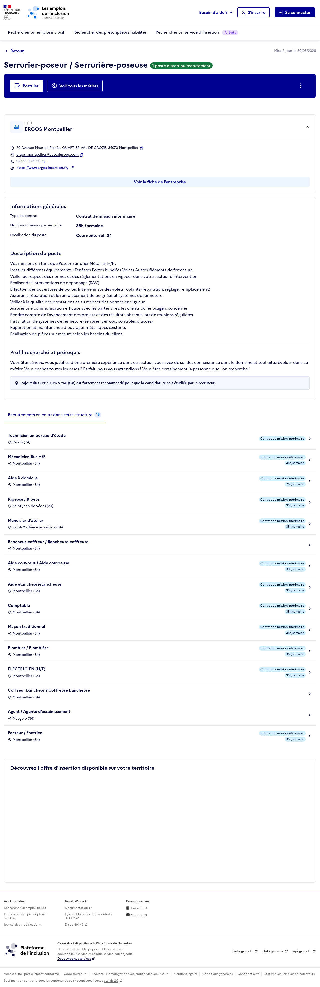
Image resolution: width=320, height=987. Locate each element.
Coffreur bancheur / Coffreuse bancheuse (49, 690)
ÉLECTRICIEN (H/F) (27, 669)
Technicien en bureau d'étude (37, 435)
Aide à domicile (23, 478)
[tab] (55, 415)
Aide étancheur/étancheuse (35, 584)
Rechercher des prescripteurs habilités (110, 32)
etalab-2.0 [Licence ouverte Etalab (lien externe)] (111, 980)
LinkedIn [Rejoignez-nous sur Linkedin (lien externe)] (134, 908)
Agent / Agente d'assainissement (39, 711)
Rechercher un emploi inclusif (36, 32)
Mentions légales (186, 974)
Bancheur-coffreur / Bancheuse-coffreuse (48, 542)
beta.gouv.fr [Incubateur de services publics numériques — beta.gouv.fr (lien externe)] (242, 951)
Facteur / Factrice (25, 733)
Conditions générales (217, 974)
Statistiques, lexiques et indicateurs (289, 974)
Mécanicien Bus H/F (27, 457)
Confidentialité (249, 974)
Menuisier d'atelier (26, 520)
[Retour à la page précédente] (16, 51)
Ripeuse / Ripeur (24, 499)
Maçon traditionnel (26, 626)
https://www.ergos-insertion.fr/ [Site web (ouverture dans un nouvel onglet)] (43, 167)
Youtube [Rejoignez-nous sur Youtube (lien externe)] (134, 915)
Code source (73, 974)
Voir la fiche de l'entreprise (160, 182)
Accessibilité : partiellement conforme (31, 974)
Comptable (19, 605)
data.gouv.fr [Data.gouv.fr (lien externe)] (273, 951)
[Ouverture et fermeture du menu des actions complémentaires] (301, 86)
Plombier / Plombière (28, 648)
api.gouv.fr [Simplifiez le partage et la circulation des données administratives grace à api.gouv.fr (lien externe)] (302, 951)
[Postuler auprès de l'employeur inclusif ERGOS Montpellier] (26, 86)
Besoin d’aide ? (213, 12)
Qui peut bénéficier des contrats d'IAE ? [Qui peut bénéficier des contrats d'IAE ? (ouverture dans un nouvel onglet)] (88, 916)
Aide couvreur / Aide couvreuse (38, 563)
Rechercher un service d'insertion (197, 32)
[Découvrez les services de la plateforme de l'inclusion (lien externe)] (28, 949)
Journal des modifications (22, 924)
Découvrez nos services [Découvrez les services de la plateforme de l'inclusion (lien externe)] (74, 958)
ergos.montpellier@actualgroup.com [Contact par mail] (47, 154)
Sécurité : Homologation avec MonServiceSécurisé (128, 974)
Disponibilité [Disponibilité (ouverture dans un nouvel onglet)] (74, 924)
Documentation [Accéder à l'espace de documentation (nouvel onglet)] (76, 908)
